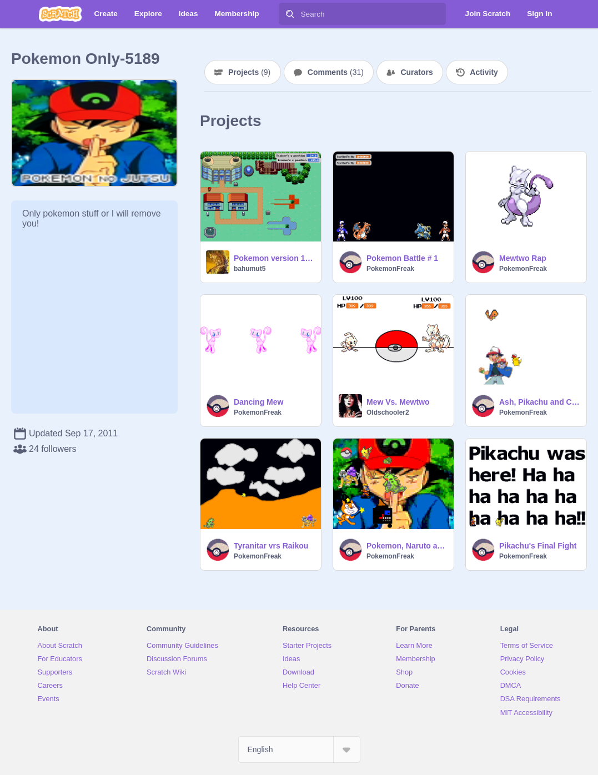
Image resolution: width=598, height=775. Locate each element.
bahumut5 (249, 269)
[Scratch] (60, 14)
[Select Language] (299, 749)
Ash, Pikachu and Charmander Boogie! (539, 401)
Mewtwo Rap (522, 258)
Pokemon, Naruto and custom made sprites (406, 545)
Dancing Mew (258, 401)
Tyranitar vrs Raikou (271, 545)
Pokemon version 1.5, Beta (274, 258)
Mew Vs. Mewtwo (398, 401)
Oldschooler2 (387, 412)
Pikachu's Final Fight (537, 545)
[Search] (290, 14)
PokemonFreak (390, 269)
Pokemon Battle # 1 (402, 258)
